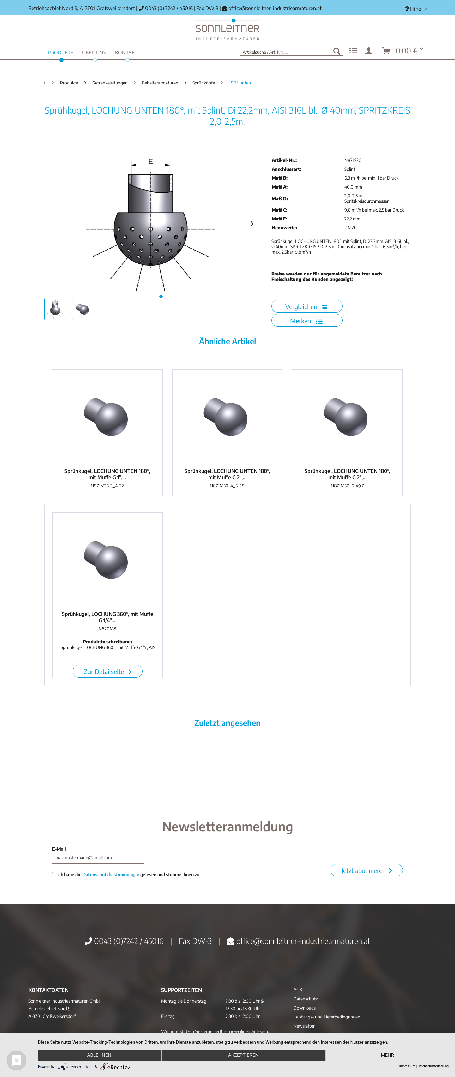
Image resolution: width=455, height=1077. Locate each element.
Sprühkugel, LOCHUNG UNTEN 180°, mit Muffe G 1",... (107, 474)
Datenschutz (306, 998)
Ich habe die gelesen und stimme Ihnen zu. (126, 874)
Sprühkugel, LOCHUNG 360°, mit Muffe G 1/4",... (107, 617)
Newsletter (304, 1026)
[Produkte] (61, 51)
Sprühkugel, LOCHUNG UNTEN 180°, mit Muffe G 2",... (227, 474)
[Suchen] (336, 51)
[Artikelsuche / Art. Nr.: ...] (291, 51)
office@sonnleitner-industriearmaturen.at (275, 8)
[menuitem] (413, 9)
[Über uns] (94, 51)
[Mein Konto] (370, 51)
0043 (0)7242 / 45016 (124, 940)
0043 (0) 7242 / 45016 (166, 8)
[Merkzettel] (353, 51)
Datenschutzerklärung (433, 1066)
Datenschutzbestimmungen (110, 874)
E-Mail (59, 848)
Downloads (305, 1008)
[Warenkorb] (403, 51)
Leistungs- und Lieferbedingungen (327, 1016)
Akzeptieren (243, 1055)
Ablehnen (99, 1055)
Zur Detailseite (107, 671)
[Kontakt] (126, 51)
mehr (387, 1055)
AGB (298, 989)
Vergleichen (306, 306)
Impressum (407, 1066)
